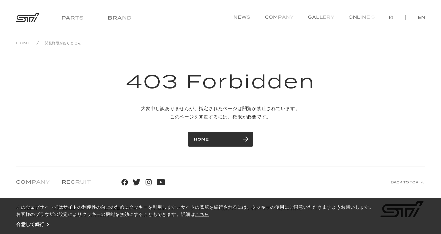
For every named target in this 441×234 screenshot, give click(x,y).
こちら (202, 214)
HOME (23, 43)
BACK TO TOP (404, 182)
